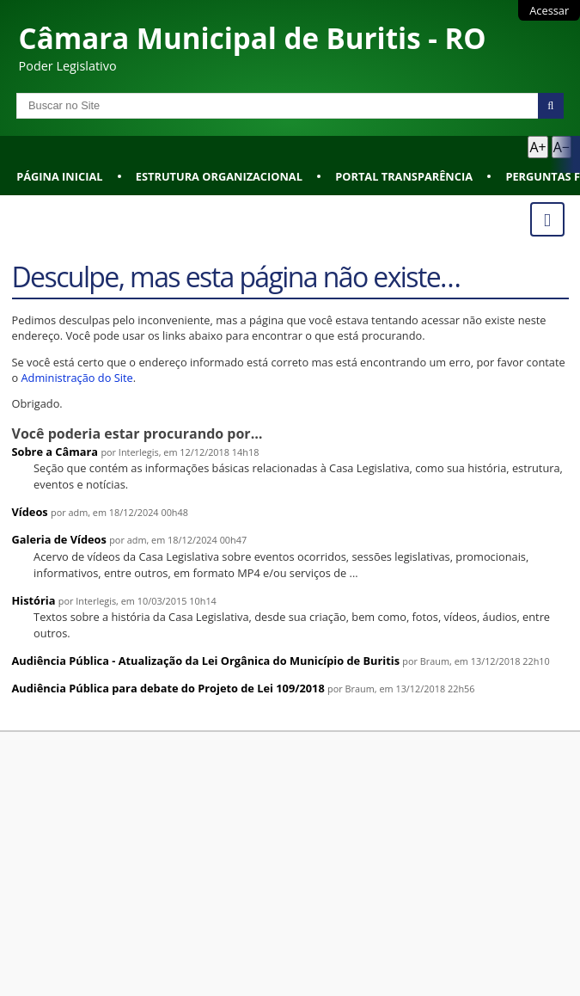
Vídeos (30, 512)
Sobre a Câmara (55, 451)
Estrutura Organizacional (219, 176)
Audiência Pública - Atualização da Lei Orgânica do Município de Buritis (206, 660)
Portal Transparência (404, 176)
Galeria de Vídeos (59, 539)
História (34, 600)
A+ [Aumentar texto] (537, 147)
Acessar (549, 10)
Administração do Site (77, 377)
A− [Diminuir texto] (561, 147)
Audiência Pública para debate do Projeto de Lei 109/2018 (168, 688)
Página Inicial (59, 176)
